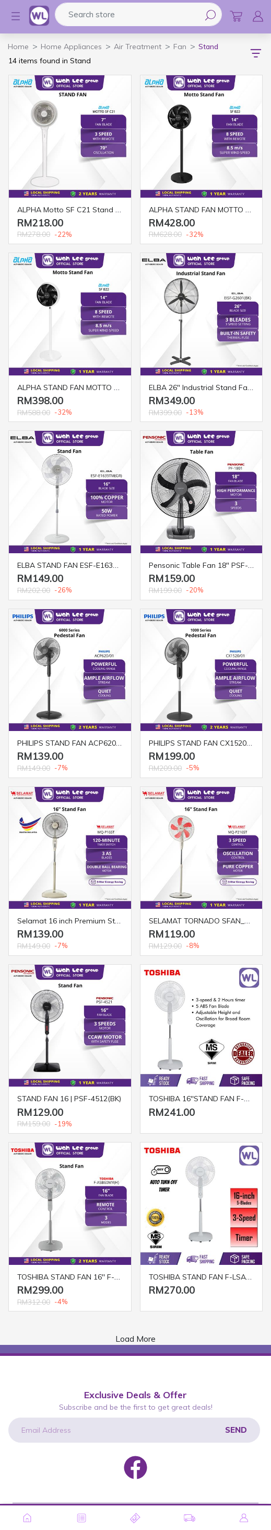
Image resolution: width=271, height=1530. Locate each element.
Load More (135, 1338)
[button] (10, 16)
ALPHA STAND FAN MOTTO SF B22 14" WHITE (97, 387)
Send (236, 1430)
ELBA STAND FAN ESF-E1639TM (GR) (80, 565)
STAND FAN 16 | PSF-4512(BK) (69, 1098)
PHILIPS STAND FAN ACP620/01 (71, 743)
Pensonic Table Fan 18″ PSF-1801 (207, 565)
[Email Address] (134, 1430)
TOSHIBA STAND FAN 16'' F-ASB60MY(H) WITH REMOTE (113, 1277)
